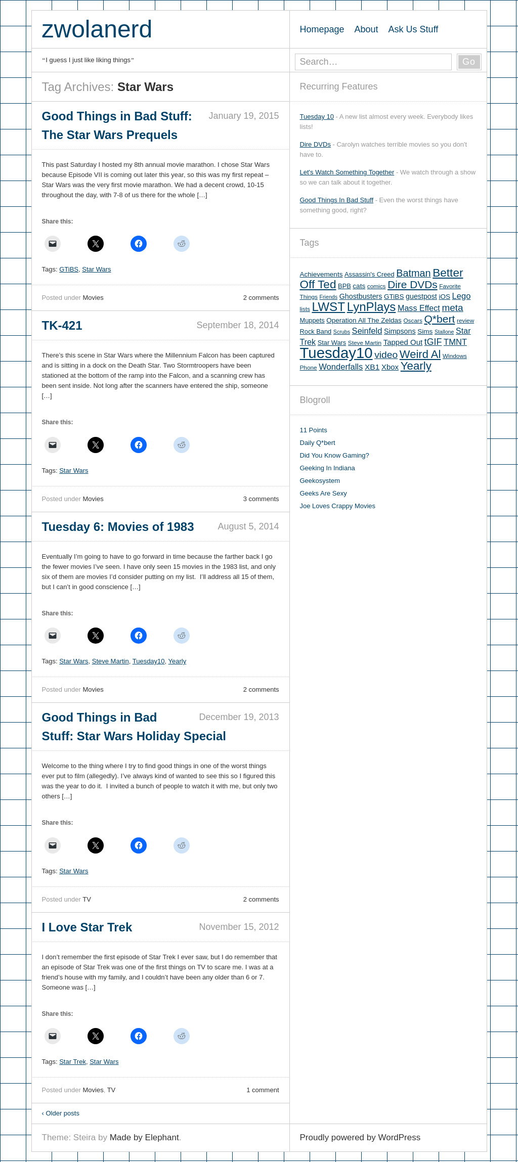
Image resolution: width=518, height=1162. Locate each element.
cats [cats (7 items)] (359, 286)
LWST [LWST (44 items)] (328, 307)
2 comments (261, 297)
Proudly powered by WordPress (360, 1137)
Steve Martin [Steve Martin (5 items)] (364, 342)
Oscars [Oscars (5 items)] (412, 320)
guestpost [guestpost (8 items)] (421, 296)
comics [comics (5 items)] (376, 286)
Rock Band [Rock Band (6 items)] (316, 331)
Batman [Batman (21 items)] (413, 273)
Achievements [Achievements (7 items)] (321, 274)
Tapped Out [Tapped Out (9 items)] (402, 342)
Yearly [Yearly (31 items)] (416, 366)
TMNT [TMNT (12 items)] (455, 342)
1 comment (262, 1090)
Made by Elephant (144, 1137)
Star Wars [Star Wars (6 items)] (332, 342)
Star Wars (96, 269)
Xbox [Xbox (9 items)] (390, 367)
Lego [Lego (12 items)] (461, 296)
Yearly (177, 661)
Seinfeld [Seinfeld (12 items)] (367, 331)
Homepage (322, 29)
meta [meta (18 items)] (452, 307)
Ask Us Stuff (413, 29)
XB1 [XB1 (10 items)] (372, 367)
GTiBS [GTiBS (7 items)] (394, 296)
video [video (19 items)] (386, 354)
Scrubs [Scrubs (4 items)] (341, 332)
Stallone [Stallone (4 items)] (444, 332)
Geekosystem (320, 480)
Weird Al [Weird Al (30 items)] (420, 354)
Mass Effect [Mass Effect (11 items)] (419, 307)
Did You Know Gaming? (334, 455)
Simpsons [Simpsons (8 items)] (400, 331)
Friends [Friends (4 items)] (329, 297)
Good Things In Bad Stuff (337, 200)
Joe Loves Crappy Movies (338, 506)
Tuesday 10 (317, 116)
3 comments (261, 499)
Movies (92, 297)
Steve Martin (110, 661)
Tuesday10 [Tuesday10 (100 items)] (336, 352)
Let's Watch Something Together (347, 172)
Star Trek (72, 1061)
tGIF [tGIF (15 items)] (433, 342)
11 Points (313, 430)
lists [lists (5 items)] (305, 308)
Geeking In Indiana (327, 468)
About (366, 29)
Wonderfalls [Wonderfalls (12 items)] (341, 367)
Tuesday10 (149, 661)
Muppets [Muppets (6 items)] (312, 320)
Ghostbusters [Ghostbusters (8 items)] (360, 296)
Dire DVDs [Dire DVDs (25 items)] (412, 284)
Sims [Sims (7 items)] (425, 331)
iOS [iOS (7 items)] (444, 296)
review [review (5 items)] (465, 320)
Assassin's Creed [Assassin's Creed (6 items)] (369, 274)
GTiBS (68, 269)
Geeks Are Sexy (323, 493)
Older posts (60, 1113)
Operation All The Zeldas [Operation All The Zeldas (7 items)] (364, 320)
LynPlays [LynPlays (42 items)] (371, 307)
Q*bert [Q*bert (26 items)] (439, 319)
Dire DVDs (315, 144)
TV (86, 899)
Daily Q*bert (317, 442)
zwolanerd (97, 29)
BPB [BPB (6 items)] (344, 286)
